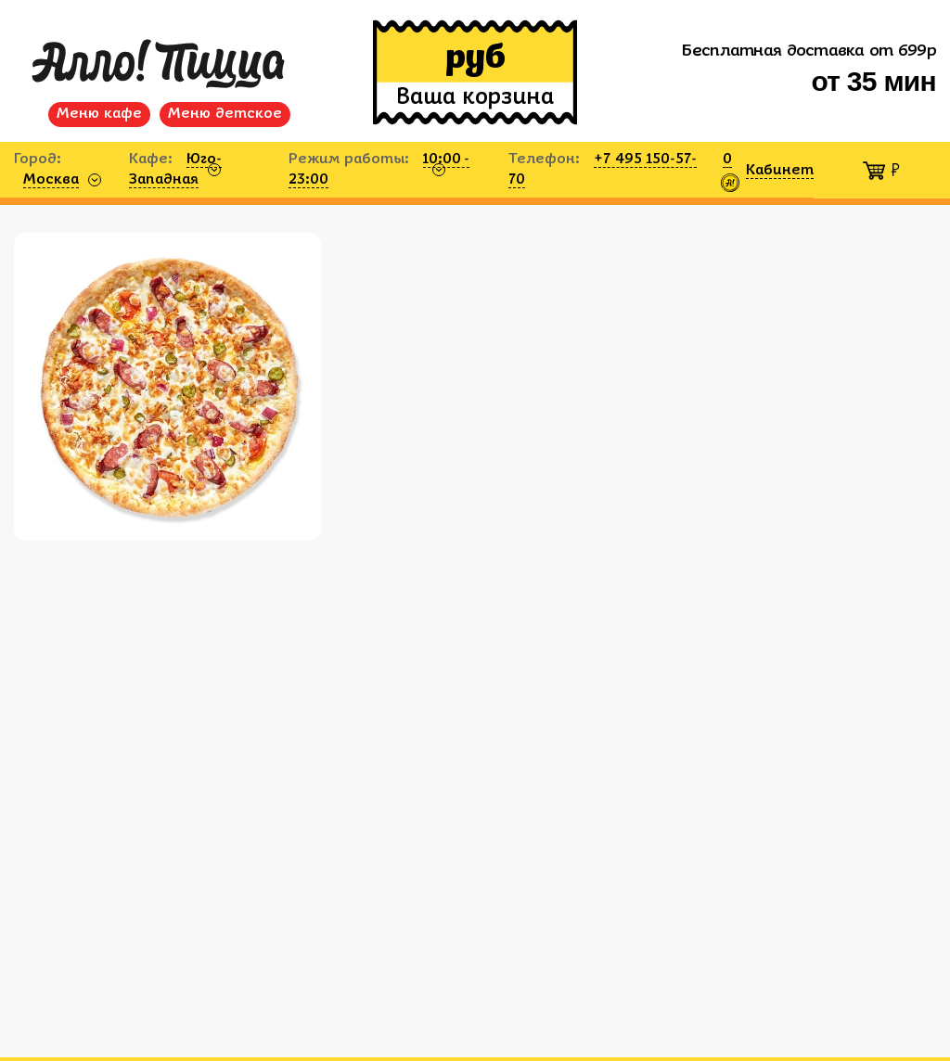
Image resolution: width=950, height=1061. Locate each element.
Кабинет (780, 170)
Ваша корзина (475, 98)
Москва (51, 180)
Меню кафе (99, 114)
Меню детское (225, 114)
